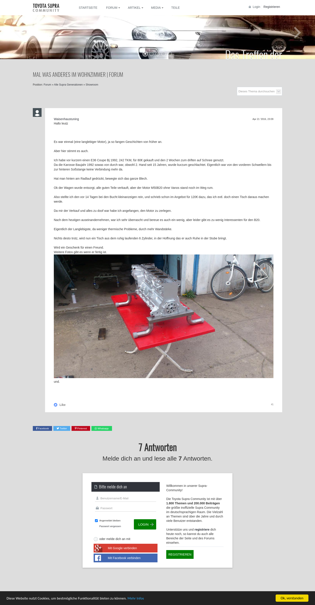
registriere (201, 529)
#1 (272, 404)
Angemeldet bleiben (110, 520)
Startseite (88, 7)
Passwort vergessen (110, 526)
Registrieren (272, 7)
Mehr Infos (136, 598)
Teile (175, 7)
